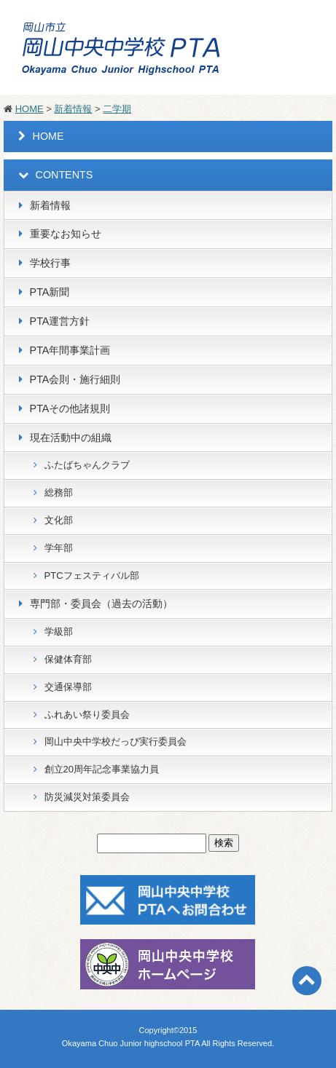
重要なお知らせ (65, 234)
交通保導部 (68, 686)
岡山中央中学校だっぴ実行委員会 (115, 741)
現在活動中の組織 (71, 437)
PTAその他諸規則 (70, 408)
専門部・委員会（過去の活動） (101, 603)
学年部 (58, 547)
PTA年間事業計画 (70, 350)
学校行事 (50, 263)
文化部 (58, 520)
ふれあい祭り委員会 (87, 714)
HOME (29, 108)
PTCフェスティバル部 (91, 575)
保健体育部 (68, 659)
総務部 (58, 492)
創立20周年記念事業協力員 (101, 769)
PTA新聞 (50, 292)
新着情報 (73, 108)
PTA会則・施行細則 (75, 379)
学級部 (58, 631)
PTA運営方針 (60, 321)
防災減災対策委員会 (87, 796)
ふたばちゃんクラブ (87, 464)
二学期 (117, 108)
